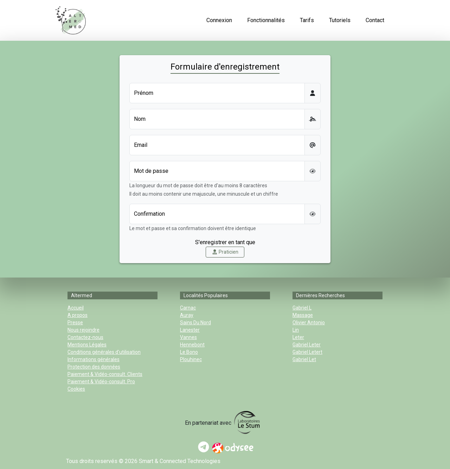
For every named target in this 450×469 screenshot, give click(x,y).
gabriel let (304, 359)
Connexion (219, 20)
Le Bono (189, 352)
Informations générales (94, 359)
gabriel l (301, 308)
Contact (375, 20)
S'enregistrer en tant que (225, 242)
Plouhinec (191, 359)
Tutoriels (340, 20)
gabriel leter (306, 344)
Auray (186, 315)
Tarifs (307, 20)
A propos (78, 315)
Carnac (188, 308)
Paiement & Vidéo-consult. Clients (105, 374)
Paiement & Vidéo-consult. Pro (101, 381)
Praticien (225, 252)
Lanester (190, 330)
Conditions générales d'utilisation (104, 352)
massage (302, 315)
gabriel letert (307, 352)
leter (298, 337)
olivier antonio (308, 322)
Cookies (76, 389)
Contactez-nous (85, 337)
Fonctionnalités (266, 20)
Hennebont (192, 344)
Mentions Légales (87, 344)
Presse (75, 322)
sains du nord (195, 322)
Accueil (76, 308)
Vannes (188, 337)
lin (295, 330)
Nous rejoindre (83, 330)
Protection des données (94, 367)
